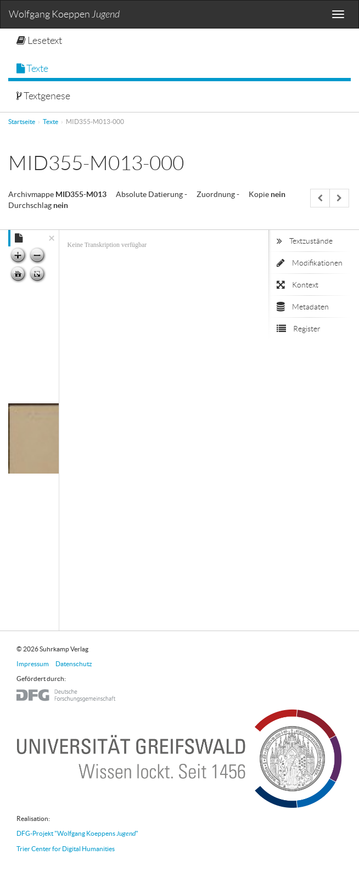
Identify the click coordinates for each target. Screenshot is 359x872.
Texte (32, 68)
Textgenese (43, 96)
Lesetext (39, 40)
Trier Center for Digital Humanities (65, 848)
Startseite (21, 121)
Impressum (32, 663)
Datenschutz (73, 663)
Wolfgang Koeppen (64, 14)
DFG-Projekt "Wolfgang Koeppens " (77, 833)
